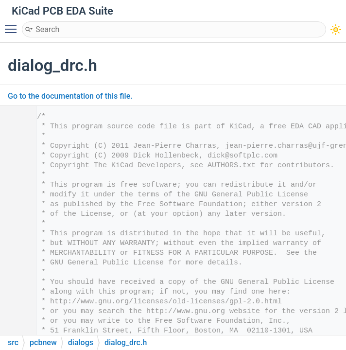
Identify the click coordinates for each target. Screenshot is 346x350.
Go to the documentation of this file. (70, 96)
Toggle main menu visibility (13, 25)
